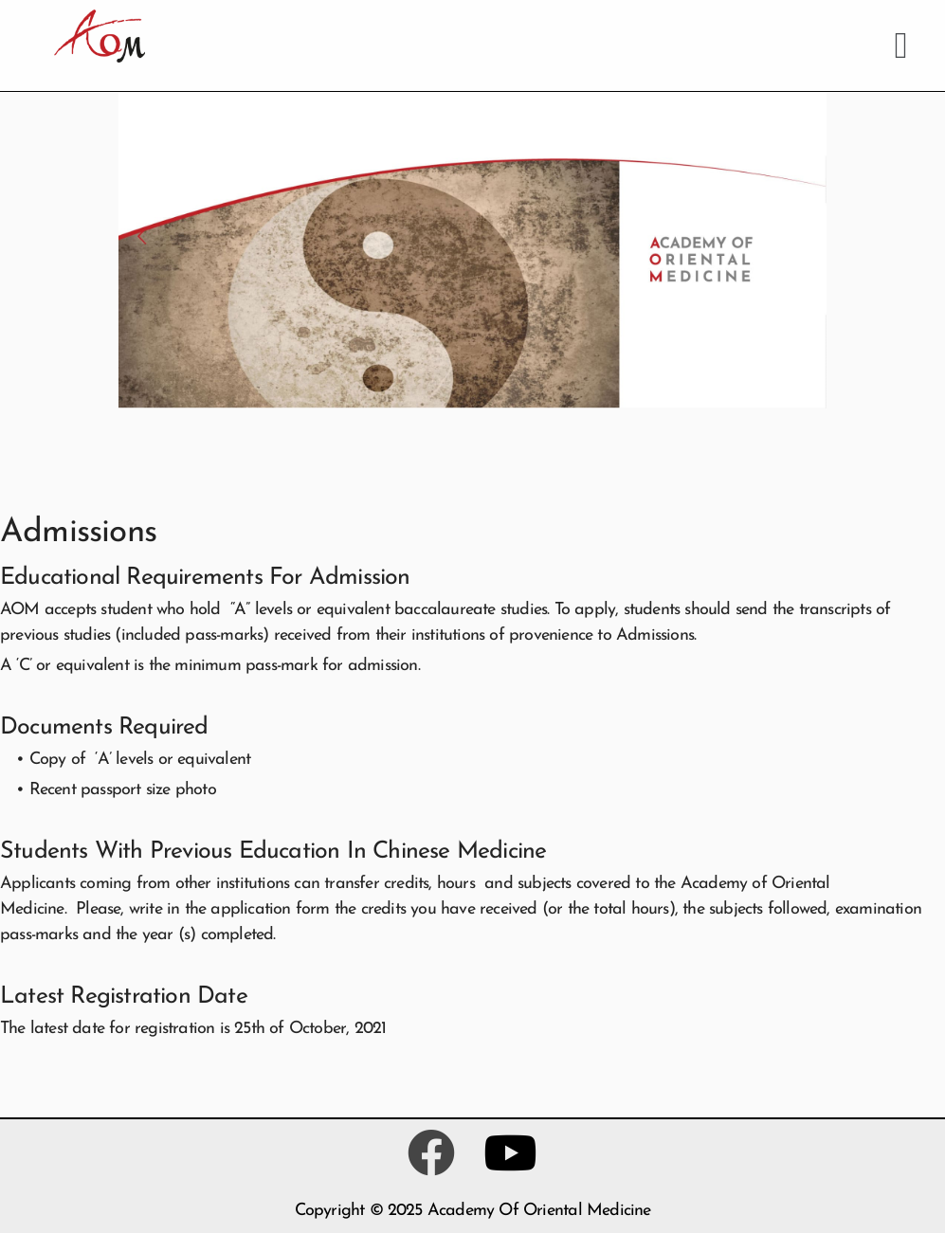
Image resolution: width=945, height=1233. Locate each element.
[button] (901, 46)
